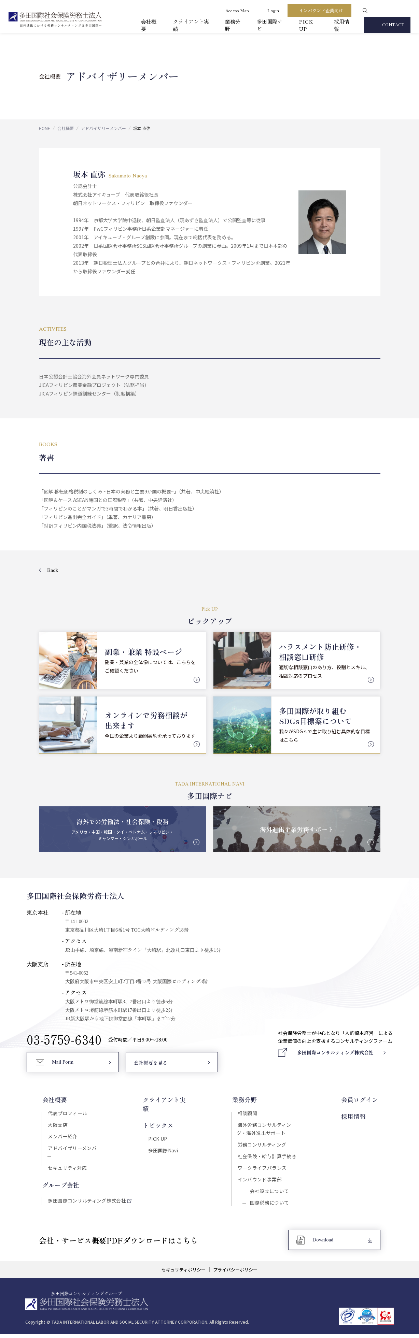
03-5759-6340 (64, 1040)
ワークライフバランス (263, 1170)
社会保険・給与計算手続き (267, 1158)
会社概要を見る (150, 1063)
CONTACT (393, 25)
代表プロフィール (66, 1113)
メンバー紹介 (62, 1137)
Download (323, 1244)
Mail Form (63, 1063)
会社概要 (65, 128)
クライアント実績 (167, 1099)
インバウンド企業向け (321, 10)
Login (273, 10)
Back (52, 570)
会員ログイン (362, 1099)
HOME (44, 128)
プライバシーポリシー (236, 1273)
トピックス (157, 1115)
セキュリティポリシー (183, 1273)
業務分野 (245, 1099)
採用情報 (356, 1115)
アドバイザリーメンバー (103, 128)
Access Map (237, 10)
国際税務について (269, 1206)
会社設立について (269, 1194)
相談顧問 (248, 1113)
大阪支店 (57, 1125)
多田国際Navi (163, 1141)
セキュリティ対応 (66, 1161)
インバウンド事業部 (260, 1182)
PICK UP (306, 25)
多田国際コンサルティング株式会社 (86, 1194)
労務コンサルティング (262, 1146)
